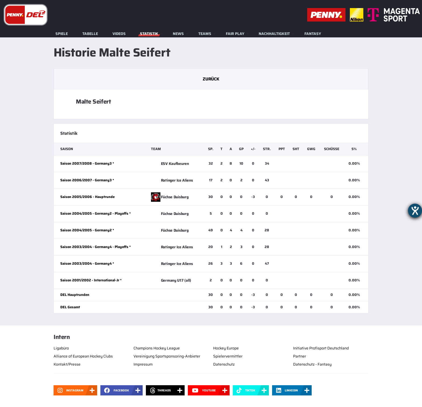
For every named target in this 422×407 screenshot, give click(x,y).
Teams (204, 34)
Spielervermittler (227, 356)
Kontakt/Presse (67, 364)
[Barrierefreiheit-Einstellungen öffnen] (415, 211)
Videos (119, 34)
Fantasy (312, 34)
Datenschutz (224, 364)
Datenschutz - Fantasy (312, 364)
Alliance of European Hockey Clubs (83, 356)
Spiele (61, 34)
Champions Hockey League (156, 348)
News (178, 34)
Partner (299, 356)
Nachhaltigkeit (274, 34)
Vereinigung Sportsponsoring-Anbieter (166, 356)
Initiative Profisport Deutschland (321, 348)
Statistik (149, 34)
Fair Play (235, 34)
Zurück (211, 79)
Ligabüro (61, 348)
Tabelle (90, 34)
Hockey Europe (226, 348)
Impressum (143, 364)
